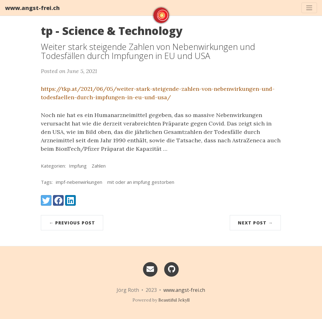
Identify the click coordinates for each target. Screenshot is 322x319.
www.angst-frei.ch (32, 8)
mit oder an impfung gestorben (140, 182)
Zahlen (99, 166)
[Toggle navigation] (309, 7)
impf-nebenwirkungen (79, 182)
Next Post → (255, 223)
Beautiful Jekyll (174, 300)
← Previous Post (72, 223)
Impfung (78, 166)
